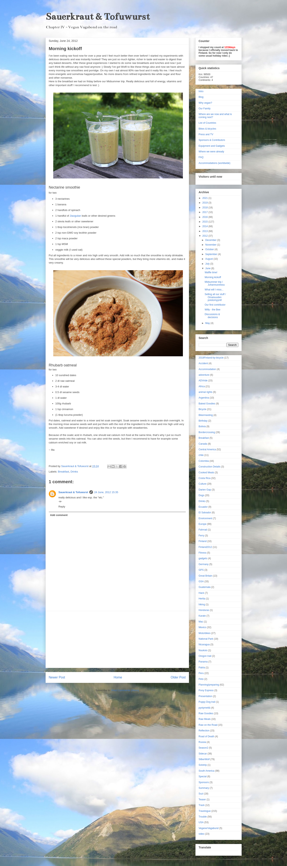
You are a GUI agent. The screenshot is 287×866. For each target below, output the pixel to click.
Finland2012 (205, 547)
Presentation (205, 696)
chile (201, 455)
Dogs (201, 495)
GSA (201, 581)
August (209, 258)
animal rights (205, 392)
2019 (205, 202)
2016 (205, 217)
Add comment (59, 515)
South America (206, 770)
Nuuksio (203, 650)
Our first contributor (215, 304)
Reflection (204, 730)
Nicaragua (204, 644)
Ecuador (203, 506)
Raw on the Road (208, 725)
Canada (203, 443)
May (207, 323)
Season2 (203, 747)
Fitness (203, 552)
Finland (203, 541)
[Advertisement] (117, 639)
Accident (203, 363)
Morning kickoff (213, 277)
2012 (205, 235)
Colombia (204, 461)
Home (118, 677)
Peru (201, 673)
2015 (205, 221)
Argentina (204, 397)
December (211, 240)
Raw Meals (205, 719)
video (202, 833)
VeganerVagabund (209, 828)
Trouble (203, 816)
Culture (203, 483)
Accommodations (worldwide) (214, 163)
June (208, 268)
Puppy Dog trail (207, 701)
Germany (204, 564)
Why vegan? (205, 102)
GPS (201, 570)
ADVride (203, 380)
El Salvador (205, 512)
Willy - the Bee (212, 309)
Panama (203, 661)
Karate (202, 615)
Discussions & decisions (212, 316)
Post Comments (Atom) (125, 690)
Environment (205, 518)
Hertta (202, 598)
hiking (202, 604)
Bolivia (202, 426)
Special (203, 776)
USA (201, 822)
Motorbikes (205, 633)
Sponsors (204, 782)
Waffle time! (211, 272)
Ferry (201, 535)
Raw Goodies (206, 713)
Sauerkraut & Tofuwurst (98, 16)
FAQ (201, 157)
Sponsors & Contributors (212, 140)
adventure (204, 374)
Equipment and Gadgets (212, 146)
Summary (204, 788)
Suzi (201, 793)
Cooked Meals (206, 472)
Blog (201, 97)
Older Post (178, 677)
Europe (203, 524)
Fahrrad (203, 529)
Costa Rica (205, 478)
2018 (205, 207)
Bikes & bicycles (207, 128)
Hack (201, 593)
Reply (62, 506)
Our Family (205, 108)
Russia (202, 742)
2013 (205, 231)
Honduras (204, 610)
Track (202, 805)
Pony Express (206, 690)
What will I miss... (214, 289)
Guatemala (205, 587)
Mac (201, 621)
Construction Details (209, 466)
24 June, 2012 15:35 (106, 492)
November (211, 244)
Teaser (202, 799)
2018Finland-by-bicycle (211, 357)
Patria (202, 667)
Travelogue (205, 811)
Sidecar (203, 753)
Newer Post (57, 677)
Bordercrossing (207, 432)
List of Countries (207, 122)
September (211, 254)
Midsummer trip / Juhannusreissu (215, 283)
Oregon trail (205, 656)
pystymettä (204, 707)
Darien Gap (205, 489)
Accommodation (207, 369)
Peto (201, 679)
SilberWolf (204, 759)
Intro (201, 91)
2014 (205, 226)
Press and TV (206, 134)
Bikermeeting (206, 415)
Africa (202, 386)
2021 (205, 198)
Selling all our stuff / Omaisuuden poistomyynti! (215, 297)
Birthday (203, 420)
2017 (205, 212)
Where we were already (211, 151)
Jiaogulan (75, 215)
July (207, 263)
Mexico (202, 627)
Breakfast (63, 471)
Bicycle (202, 409)
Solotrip (203, 765)
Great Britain (205, 575)
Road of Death (206, 736)
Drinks (74, 471)
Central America (207, 449)
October (209, 249)
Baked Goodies (207, 403)
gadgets (203, 558)
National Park (206, 638)
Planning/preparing (209, 684)
